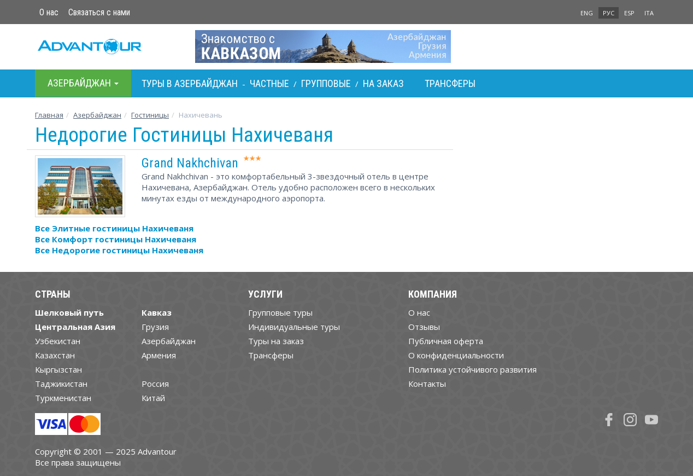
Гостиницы (150, 115)
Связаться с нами (99, 12)
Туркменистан (63, 397)
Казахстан (55, 355)
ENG (586, 13)
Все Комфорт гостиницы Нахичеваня (115, 239)
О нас (48, 12)
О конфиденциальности (456, 355)
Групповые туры (280, 312)
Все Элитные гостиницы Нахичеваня (114, 228)
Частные (269, 83)
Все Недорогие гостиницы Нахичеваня (119, 250)
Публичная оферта (445, 340)
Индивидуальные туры (294, 326)
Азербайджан (97, 115)
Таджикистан (61, 383)
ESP (629, 13)
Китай (153, 397)
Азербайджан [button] (83, 83)
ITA (649, 13)
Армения (159, 355)
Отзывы (424, 326)
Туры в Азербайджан (190, 83)
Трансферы (450, 83)
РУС (608, 13)
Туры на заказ (276, 340)
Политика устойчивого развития (472, 369)
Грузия (155, 326)
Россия (155, 383)
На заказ (383, 83)
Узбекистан (57, 340)
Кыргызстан (58, 369)
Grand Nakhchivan (190, 163)
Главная (49, 115)
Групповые (326, 83)
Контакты (427, 383)
